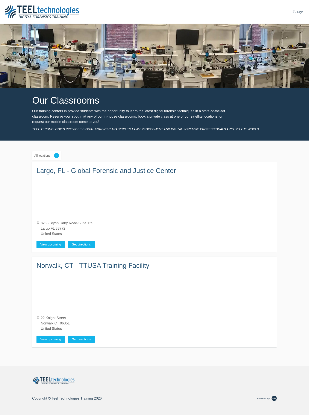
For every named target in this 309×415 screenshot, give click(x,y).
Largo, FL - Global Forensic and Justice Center (106, 170)
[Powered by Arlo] (267, 398)
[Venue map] (154, 198)
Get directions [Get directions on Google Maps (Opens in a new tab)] (81, 244)
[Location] (46, 155)
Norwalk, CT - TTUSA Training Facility (92, 265)
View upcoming (50, 244)
